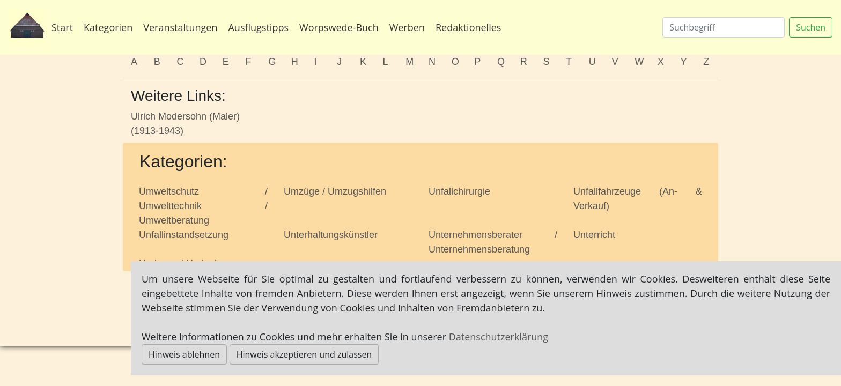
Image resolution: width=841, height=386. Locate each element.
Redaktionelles (468, 27)
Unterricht (594, 234)
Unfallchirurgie (459, 191)
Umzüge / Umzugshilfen (335, 191)
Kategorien (108, 27)
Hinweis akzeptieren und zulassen (304, 354)
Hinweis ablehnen (184, 354)
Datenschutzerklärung (498, 336)
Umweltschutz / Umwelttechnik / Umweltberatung (203, 206)
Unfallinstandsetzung (183, 234)
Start (62, 27)
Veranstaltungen (180, 27)
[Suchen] (723, 27)
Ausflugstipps (258, 27)
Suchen (810, 27)
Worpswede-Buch (339, 27)
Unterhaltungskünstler (331, 234)
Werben (407, 27)
